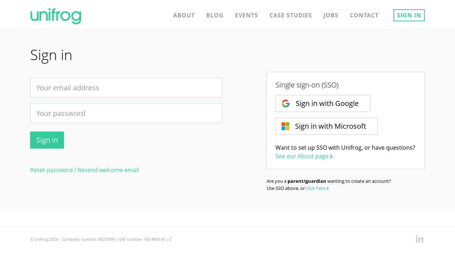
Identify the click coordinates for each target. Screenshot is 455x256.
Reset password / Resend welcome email (84, 170)
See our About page (304, 156)
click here (318, 188)
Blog (215, 15)
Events (246, 15)
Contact (364, 15)
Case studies (290, 15)
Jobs (330, 15)
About (184, 15)
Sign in (409, 15)
